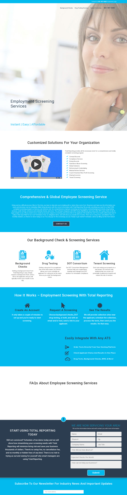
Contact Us (61, 224)
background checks (64, 315)
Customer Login (112, 1)
